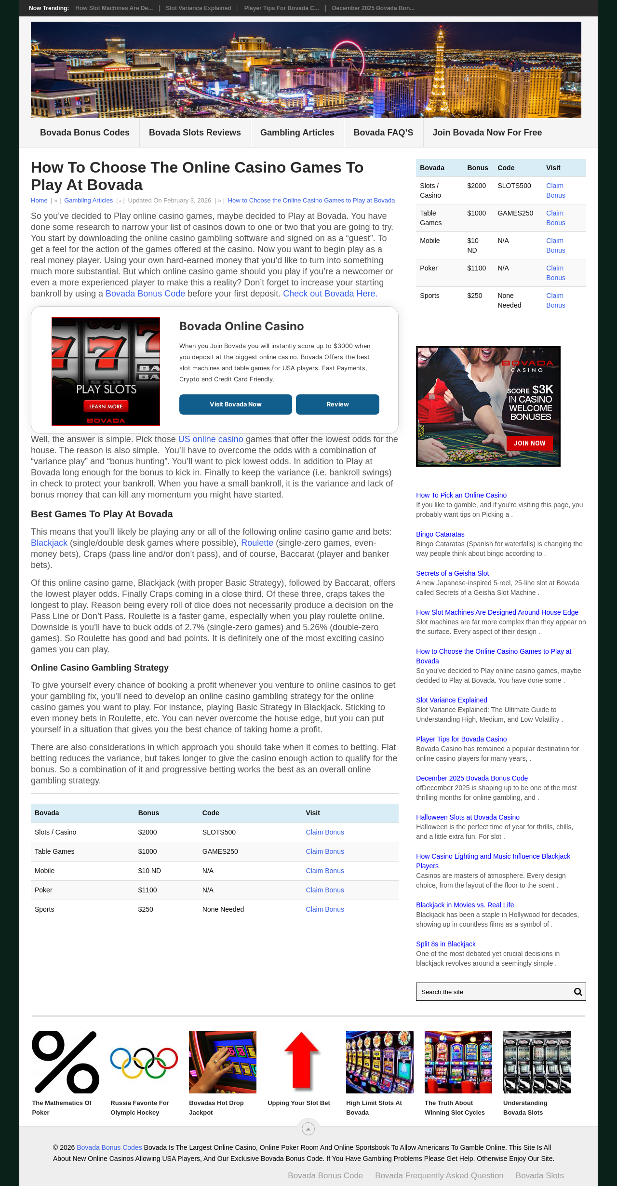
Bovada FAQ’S (383, 132)
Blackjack (49, 543)
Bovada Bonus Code (145, 293)
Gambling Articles (297, 132)
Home (39, 200)
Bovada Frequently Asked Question (439, 1175)
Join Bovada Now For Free (487, 132)
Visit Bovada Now (236, 404)
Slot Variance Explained (198, 8)
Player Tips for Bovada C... (281, 8)
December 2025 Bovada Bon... (373, 8)
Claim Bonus (325, 832)
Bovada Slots (540, 1175)
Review (338, 404)
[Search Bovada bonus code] (501, 992)
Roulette (257, 543)
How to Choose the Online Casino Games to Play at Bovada (311, 200)
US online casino (210, 439)
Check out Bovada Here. (330, 293)
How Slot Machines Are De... (114, 8)
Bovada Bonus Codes (85, 132)
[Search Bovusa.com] (576, 992)
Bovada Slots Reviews (195, 132)
